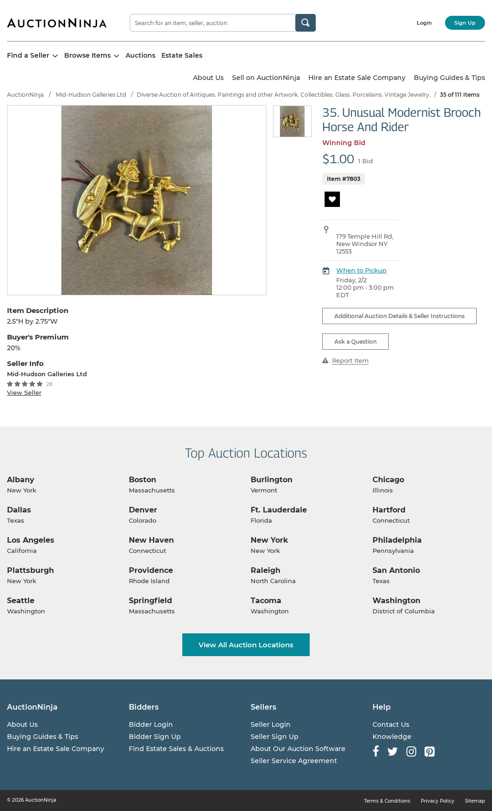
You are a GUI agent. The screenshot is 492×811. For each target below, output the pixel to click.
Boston (142, 479)
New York (269, 540)
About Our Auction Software (298, 749)
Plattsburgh (30, 570)
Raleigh (265, 570)
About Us (208, 77)
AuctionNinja (25, 94)
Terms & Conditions (387, 801)
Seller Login (271, 724)
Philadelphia (397, 540)
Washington (396, 600)
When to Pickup (361, 270)
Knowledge (392, 736)
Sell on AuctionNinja (266, 77)
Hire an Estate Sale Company (357, 77)
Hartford (389, 509)
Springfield (150, 600)
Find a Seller (32, 55)
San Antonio (396, 570)
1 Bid (365, 161)
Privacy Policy (437, 801)
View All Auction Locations (246, 644)
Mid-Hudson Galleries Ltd (91, 94)
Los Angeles (30, 540)
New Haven (151, 540)
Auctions (140, 55)
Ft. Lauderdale (279, 509)
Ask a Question (355, 341)
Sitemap (475, 801)
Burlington (272, 479)
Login (424, 23)
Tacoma (266, 600)
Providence (151, 570)
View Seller (24, 392)
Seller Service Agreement (294, 761)
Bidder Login (151, 724)
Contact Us (390, 724)
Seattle (20, 600)
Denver (143, 509)
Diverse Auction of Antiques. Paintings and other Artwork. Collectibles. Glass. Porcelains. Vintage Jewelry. (284, 94)
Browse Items (92, 55)
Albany (20, 479)
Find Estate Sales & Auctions (176, 749)
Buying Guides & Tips (449, 77)
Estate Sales (181, 55)
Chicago (388, 479)
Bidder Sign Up (155, 736)
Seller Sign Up (275, 736)
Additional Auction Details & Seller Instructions (399, 315)
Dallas (19, 509)
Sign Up (465, 23)
